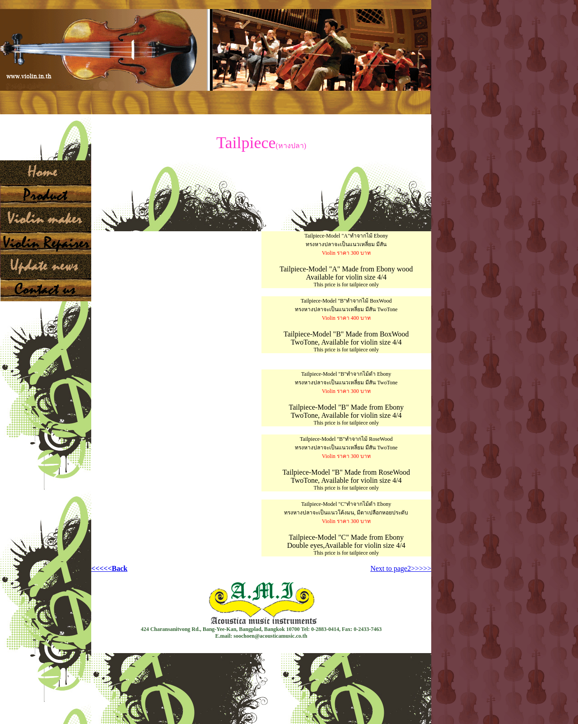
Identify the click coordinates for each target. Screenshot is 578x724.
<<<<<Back (109, 568)
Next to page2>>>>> (400, 568)
